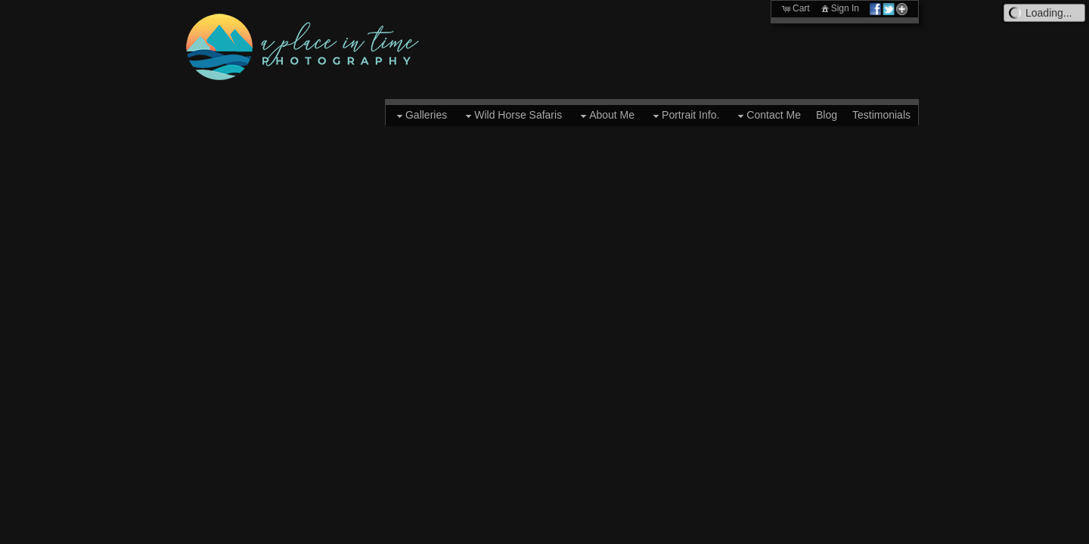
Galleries (420, 115)
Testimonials (881, 115)
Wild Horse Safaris (512, 115)
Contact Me (767, 115)
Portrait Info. (684, 115)
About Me (605, 115)
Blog (826, 115)
